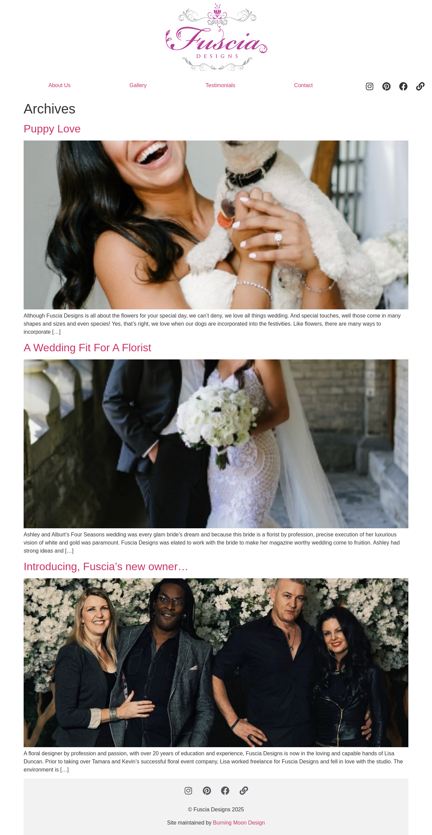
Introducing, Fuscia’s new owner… (106, 566)
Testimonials (220, 85)
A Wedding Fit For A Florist (87, 347)
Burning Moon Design (239, 823)
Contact (303, 85)
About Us (60, 85)
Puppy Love (52, 129)
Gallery (138, 85)
